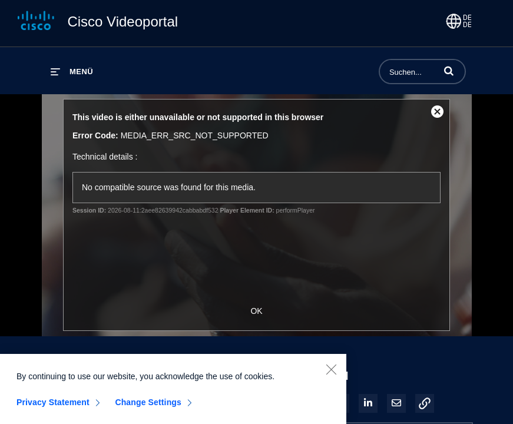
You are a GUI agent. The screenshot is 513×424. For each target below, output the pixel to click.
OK (256, 311)
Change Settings (148, 406)
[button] (448, 70)
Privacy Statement (53, 406)
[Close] (331, 373)
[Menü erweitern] (72, 71)
